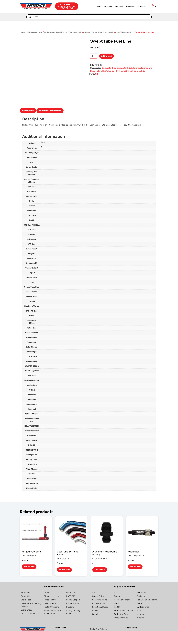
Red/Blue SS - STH (124, 32)
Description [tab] (28, 79)
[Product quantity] (93, 56)
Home (98, 6)
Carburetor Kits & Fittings (55, 32)
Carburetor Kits (76, 32)
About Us (130, 6)
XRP (97, 74)
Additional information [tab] (50, 79)
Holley (87, 32)
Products (108, 6)
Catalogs (118, 6)
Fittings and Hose (34, 32)
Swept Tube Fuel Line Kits (103, 32)
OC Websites (33, 627)
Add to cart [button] (29, 535)
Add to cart (106, 56)
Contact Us (141, 6)
